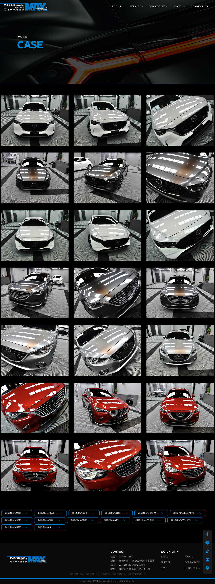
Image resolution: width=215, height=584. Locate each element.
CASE (164, 568)
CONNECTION (192, 568)
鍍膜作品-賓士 (83, 513)
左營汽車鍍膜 (103, 574)
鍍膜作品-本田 (116, 513)
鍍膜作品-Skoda (49, 513)
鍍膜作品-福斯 (49, 520)
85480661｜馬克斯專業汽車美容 (137, 560)
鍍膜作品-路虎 (82, 520)
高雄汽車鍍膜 (87, 574)
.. (118, 581)
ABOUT (189, 556)
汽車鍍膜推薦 (119, 574)
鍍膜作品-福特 (16, 527)
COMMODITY (192, 562)
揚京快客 (96, 581)
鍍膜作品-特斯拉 (150, 513)
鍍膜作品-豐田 (16, 513)
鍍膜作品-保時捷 (148, 520)
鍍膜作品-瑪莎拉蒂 (187, 513)
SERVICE (165, 562)
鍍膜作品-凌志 (16, 520)
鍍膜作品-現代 (49, 527)
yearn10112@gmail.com (132, 565)
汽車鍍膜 (73, 574)
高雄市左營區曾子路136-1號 (134, 569)
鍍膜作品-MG (114, 520)
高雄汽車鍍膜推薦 (136, 574)
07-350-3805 (126, 556)
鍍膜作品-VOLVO (184, 520)
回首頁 (171, 556)
